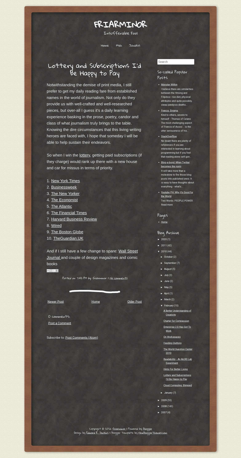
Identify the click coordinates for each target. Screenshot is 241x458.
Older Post (134, 301)
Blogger (147, 428)
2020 (164, 239)
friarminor (120, 24)
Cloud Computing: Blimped (178, 385)
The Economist (64, 200)
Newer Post (55, 301)
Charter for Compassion (176, 320)
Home (105, 45)
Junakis (134, 45)
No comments (118, 278)
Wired (56, 225)
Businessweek (64, 187)
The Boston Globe (67, 232)
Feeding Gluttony (173, 343)
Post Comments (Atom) (81, 337)
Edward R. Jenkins (97, 432)
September (170, 263)
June (167, 281)
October (168, 256)
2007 (164, 412)
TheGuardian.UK (68, 238)
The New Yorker (65, 193)
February (169, 305)
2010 (164, 251)
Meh (119, 45)
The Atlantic (61, 206)
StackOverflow (169, 136)
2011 (164, 245)
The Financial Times (69, 212)
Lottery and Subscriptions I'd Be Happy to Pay (94, 69)
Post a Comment (59, 323)
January (168, 392)
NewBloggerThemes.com (152, 432)
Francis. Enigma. (169, 110)
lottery (84, 155)
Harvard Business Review (74, 219)
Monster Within (169, 84)
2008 (164, 406)
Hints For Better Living (176, 369)
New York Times (65, 180)
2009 (164, 400)
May (166, 287)
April (167, 293)
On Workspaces (172, 336)
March (167, 299)
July (166, 275)
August (168, 269)
